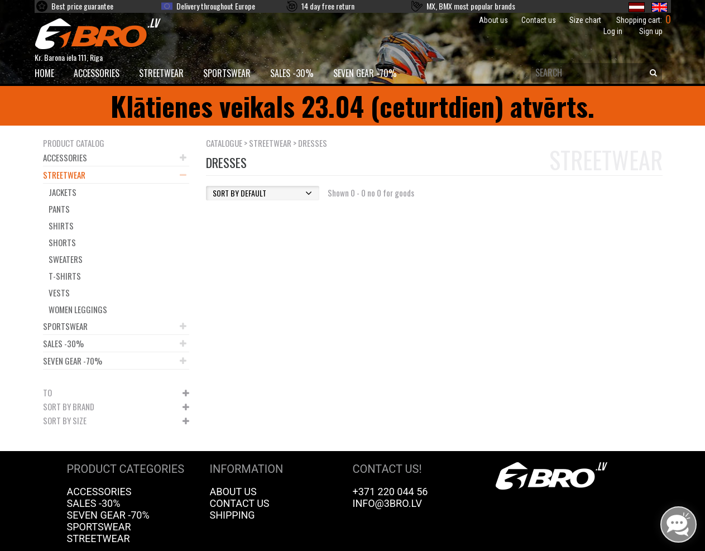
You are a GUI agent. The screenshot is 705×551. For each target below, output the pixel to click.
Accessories (96, 73)
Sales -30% (292, 73)
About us (493, 20)
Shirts (61, 225)
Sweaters (66, 259)
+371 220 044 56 (390, 491)
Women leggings (78, 309)
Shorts (62, 242)
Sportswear (227, 73)
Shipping (232, 515)
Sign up (651, 31)
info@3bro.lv (388, 503)
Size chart (585, 20)
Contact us (538, 20)
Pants (59, 209)
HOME (44, 73)
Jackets (62, 192)
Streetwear (161, 73)
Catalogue (224, 143)
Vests (59, 292)
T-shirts (65, 276)
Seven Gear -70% (365, 73)
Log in (612, 31)
